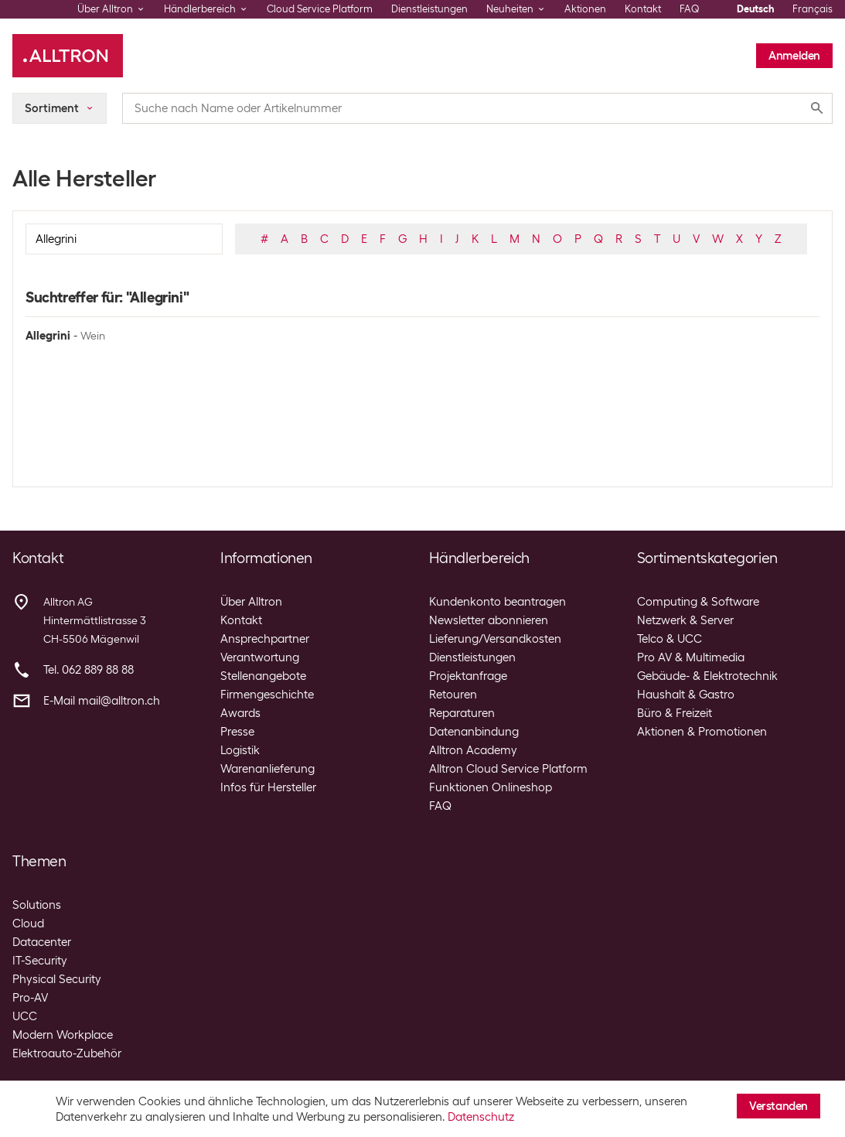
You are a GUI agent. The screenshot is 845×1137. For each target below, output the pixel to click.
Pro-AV (30, 998)
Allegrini (48, 336)
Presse (237, 732)
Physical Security (56, 979)
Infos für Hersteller (268, 787)
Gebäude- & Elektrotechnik (707, 676)
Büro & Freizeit (674, 713)
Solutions (36, 905)
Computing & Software (698, 602)
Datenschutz (481, 1117)
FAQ (690, 9)
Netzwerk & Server (685, 620)
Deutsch (755, 9)
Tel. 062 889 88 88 (88, 670)
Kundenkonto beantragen (497, 602)
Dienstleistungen (429, 9)
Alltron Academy (473, 750)
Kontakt (643, 9)
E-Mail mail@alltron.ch (101, 701)
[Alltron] (67, 55)
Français (812, 9)
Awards (240, 713)
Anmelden (794, 56)
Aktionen (585, 9)
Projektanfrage (468, 676)
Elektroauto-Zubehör (66, 1053)
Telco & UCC (669, 639)
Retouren (453, 695)
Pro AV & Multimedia (690, 657)
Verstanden (778, 1106)
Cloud (28, 923)
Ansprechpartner (264, 639)
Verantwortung (259, 657)
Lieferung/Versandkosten (495, 639)
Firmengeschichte (267, 695)
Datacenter (41, 942)
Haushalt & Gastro (685, 695)
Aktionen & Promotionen (702, 732)
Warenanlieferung (267, 769)
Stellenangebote (263, 676)
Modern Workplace (62, 1035)
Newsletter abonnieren (488, 620)
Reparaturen (462, 713)
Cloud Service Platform (320, 9)
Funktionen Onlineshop (490, 787)
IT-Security (39, 961)
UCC (24, 1016)
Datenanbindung (474, 732)
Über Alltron (251, 602)
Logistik (240, 750)
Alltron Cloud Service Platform (508, 769)
